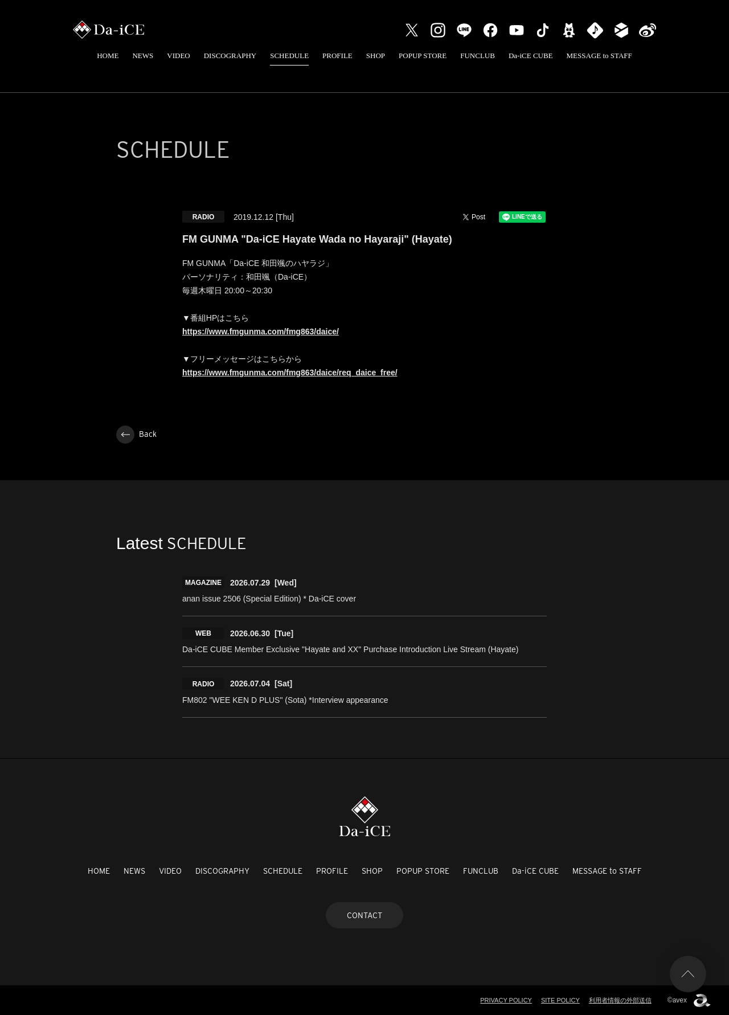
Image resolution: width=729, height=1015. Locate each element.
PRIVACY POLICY (506, 1000)
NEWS (142, 55)
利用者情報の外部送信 (620, 1000)
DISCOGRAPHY (230, 55)
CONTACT (364, 915)
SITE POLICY (560, 1000)
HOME (107, 55)
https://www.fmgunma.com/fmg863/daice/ (260, 331)
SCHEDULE (289, 55)
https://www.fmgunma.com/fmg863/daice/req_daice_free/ (290, 372)
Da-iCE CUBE (531, 55)
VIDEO (178, 55)
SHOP (375, 55)
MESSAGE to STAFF (599, 55)
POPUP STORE (423, 55)
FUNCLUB (477, 55)
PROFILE (337, 55)
